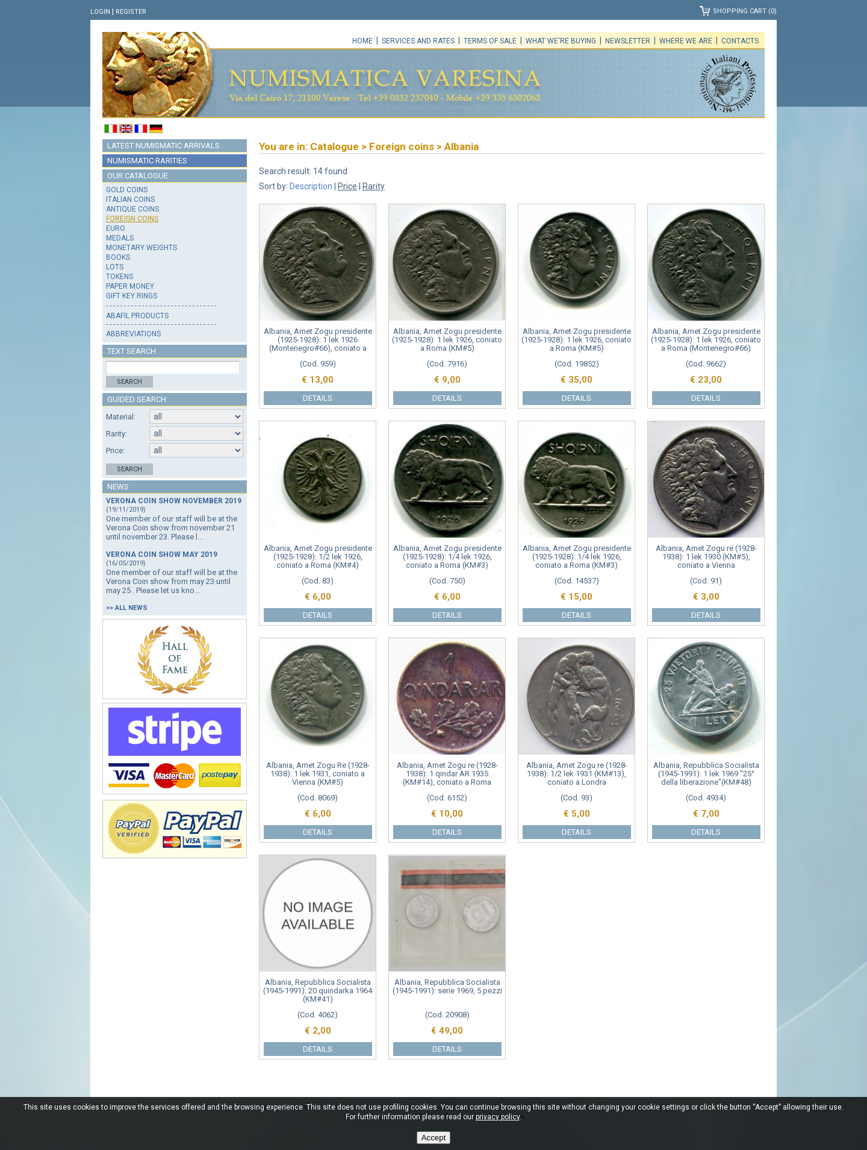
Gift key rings (131, 296)
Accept (433, 1137)
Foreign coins (132, 219)
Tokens (119, 276)
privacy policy (498, 1117)
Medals (120, 238)
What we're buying (561, 41)
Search (129, 382)
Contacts (740, 41)
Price (347, 186)
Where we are (685, 41)
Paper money (130, 286)
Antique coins (132, 209)
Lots (114, 267)
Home (362, 41)
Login (100, 12)
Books (118, 257)
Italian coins (130, 199)
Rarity (373, 186)
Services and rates (418, 41)
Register (131, 12)
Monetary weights (141, 248)
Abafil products (137, 316)
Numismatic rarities (147, 160)
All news (131, 608)
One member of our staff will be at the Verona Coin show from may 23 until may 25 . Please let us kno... (171, 581)
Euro (115, 228)
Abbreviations (133, 334)
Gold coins (127, 190)
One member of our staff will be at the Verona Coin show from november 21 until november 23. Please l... (171, 527)
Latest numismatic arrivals (163, 145)
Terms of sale (490, 41)
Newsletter (627, 41)
